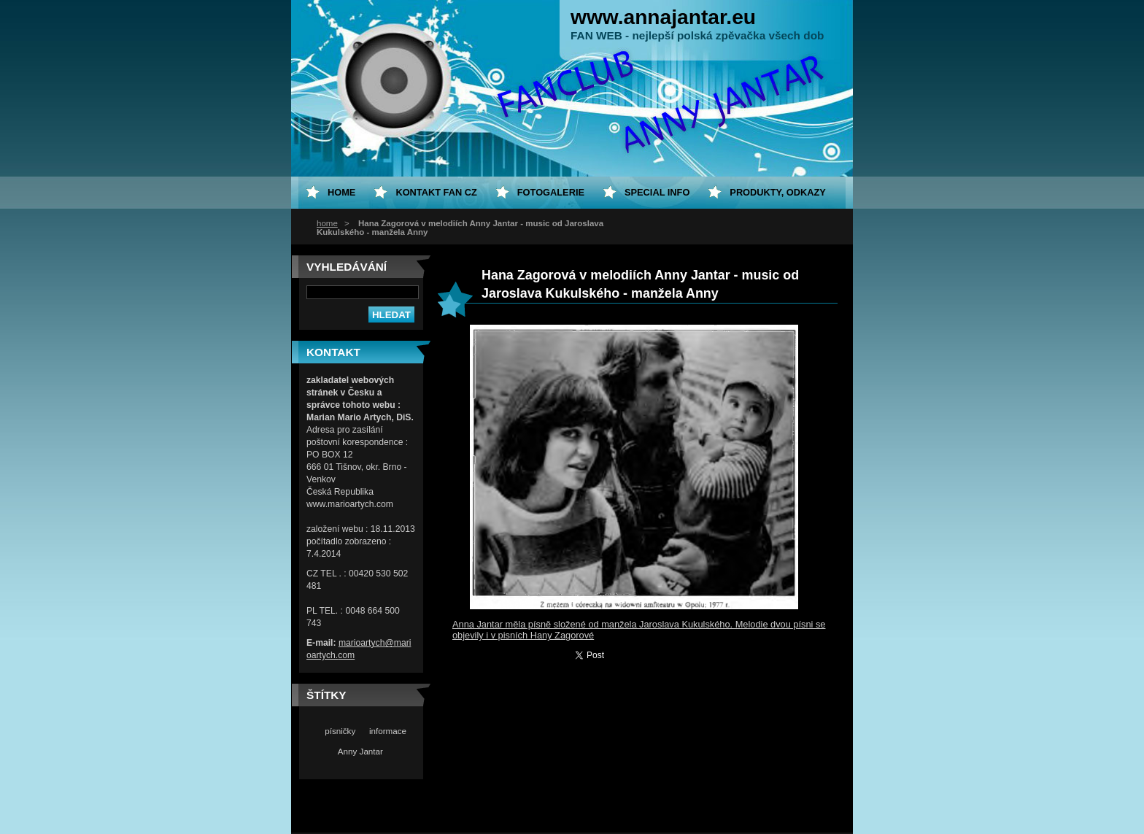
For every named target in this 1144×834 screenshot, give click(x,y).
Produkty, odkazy (778, 192)
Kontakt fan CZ (435, 192)
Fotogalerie (550, 192)
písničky (340, 730)
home (327, 223)
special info (657, 192)
